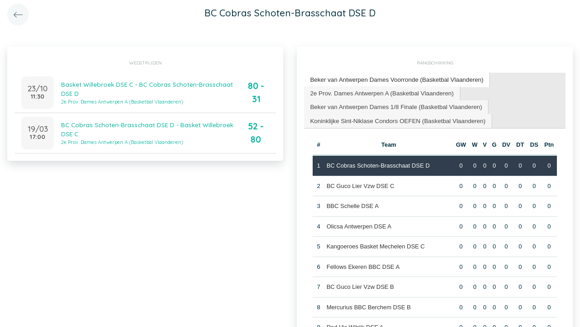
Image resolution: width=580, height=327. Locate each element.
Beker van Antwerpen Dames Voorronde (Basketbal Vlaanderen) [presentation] (394, 79)
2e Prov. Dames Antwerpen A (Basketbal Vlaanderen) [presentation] (380, 92)
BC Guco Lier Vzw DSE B (360, 285)
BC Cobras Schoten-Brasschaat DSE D (378, 163)
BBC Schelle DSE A (352, 204)
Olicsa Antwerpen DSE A (358, 224)
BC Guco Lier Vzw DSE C (360, 184)
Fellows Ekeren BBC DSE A (362, 265)
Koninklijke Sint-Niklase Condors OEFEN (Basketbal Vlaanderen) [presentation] (395, 119)
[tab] (394, 80)
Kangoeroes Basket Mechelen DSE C (375, 244)
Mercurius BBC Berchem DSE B (368, 305)
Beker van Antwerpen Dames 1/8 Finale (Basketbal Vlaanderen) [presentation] (393, 105)
